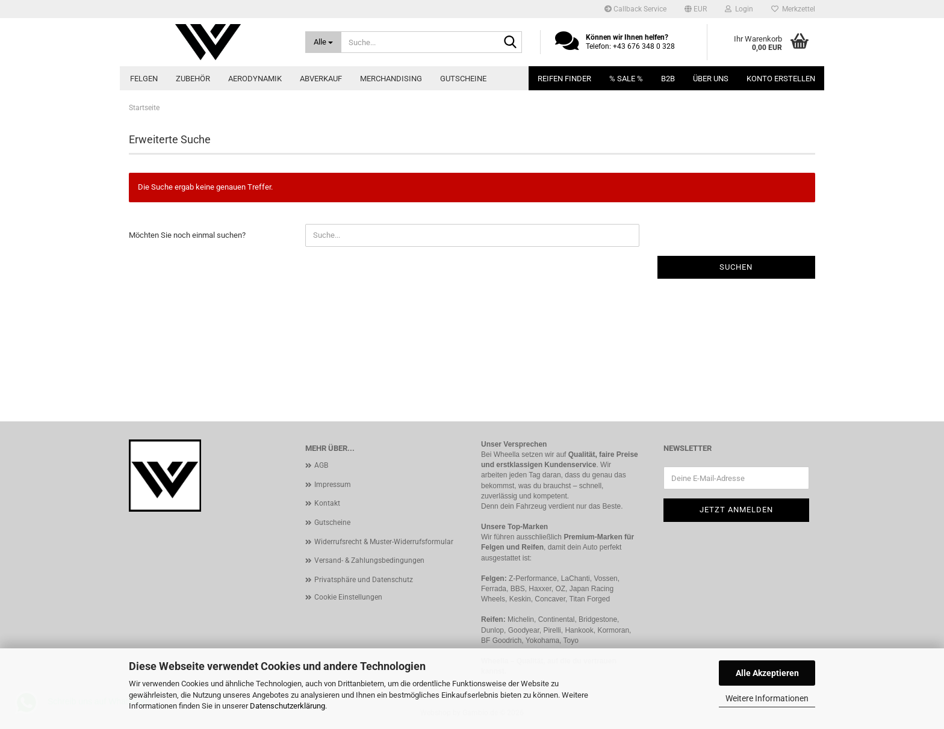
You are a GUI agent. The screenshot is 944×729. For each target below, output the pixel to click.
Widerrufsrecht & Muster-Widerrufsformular (383, 542)
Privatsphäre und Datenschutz (363, 579)
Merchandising (391, 78)
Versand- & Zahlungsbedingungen (369, 560)
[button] (695, 9)
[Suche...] (323, 42)
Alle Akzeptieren (767, 673)
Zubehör (193, 78)
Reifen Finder (564, 78)
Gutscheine (463, 78)
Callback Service (635, 9)
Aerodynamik (255, 78)
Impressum (332, 484)
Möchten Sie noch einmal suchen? (187, 235)
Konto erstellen (781, 78)
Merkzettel (793, 9)
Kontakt (327, 503)
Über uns (710, 78)
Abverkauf (321, 78)
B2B (668, 78)
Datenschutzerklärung (287, 705)
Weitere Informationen (767, 698)
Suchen (736, 266)
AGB (321, 465)
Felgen (144, 78)
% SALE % (626, 78)
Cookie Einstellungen (348, 597)
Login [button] (739, 9)
